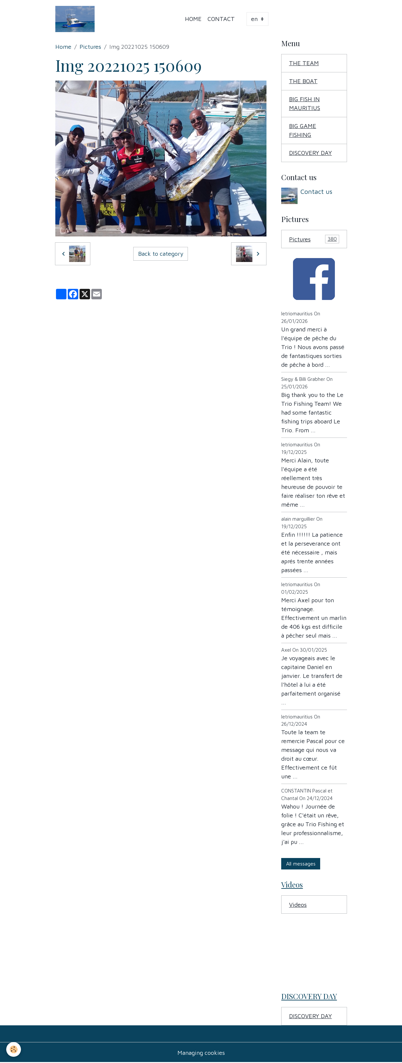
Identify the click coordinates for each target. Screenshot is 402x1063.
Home (193, 18)
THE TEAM (304, 63)
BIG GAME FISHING (302, 130)
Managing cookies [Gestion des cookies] (201, 1052)
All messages (301, 864)
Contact (221, 18)
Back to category (160, 253)
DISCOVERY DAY (310, 152)
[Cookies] (14, 1049)
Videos (298, 904)
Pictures (90, 46)
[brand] (76, 19)
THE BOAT (303, 81)
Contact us (316, 191)
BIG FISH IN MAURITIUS (304, 103)
